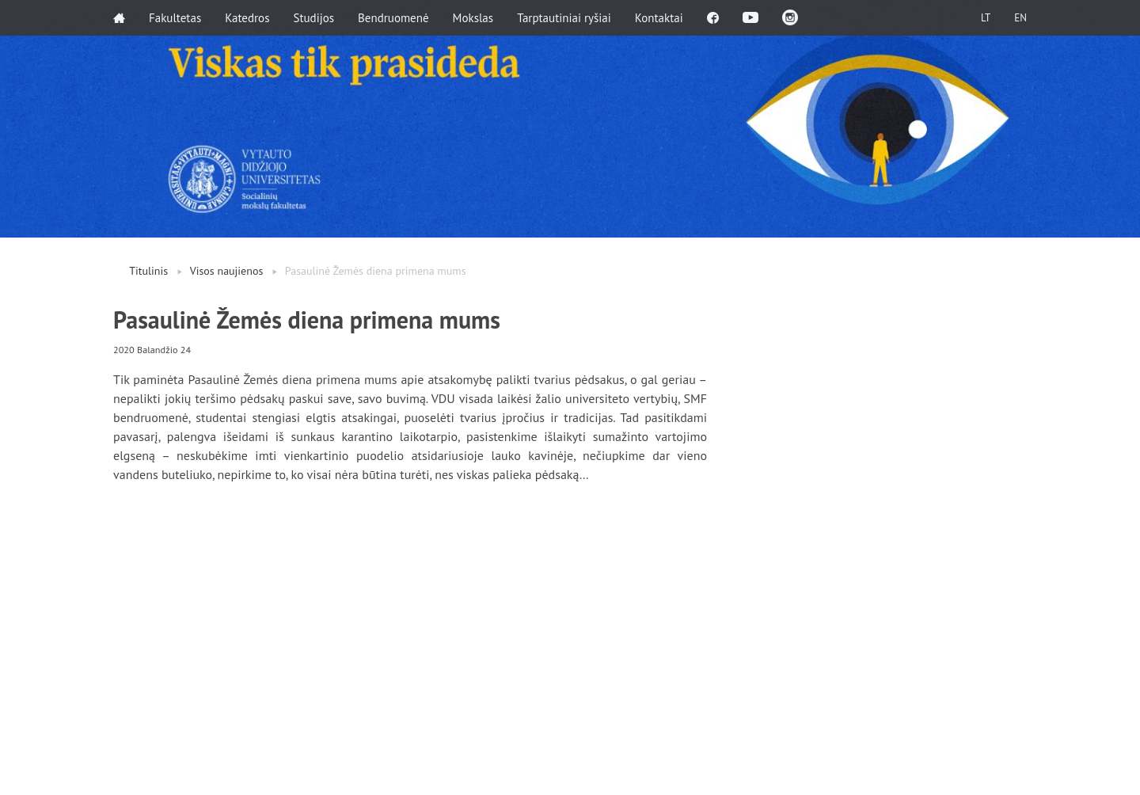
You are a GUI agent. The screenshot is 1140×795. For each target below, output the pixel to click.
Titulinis (148, 271)
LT (985, 18)
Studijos (313, 17)
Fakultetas (175, 17)
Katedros (247, 17)
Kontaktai (659, 17)
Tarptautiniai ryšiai (564, 17)
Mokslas (473, 17)
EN (1020, 18)
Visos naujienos (227, 271)
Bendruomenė (393, 17)
